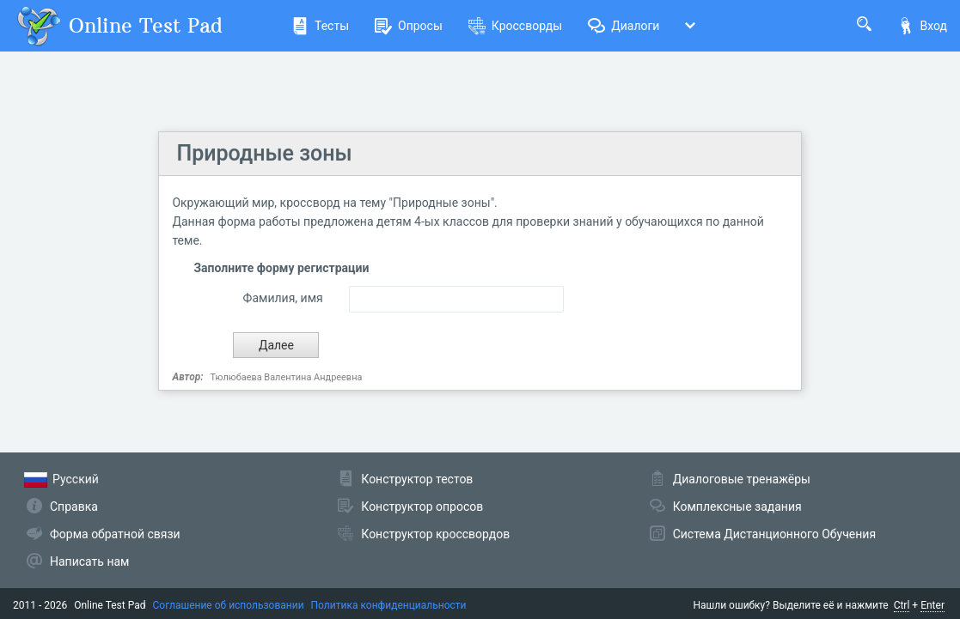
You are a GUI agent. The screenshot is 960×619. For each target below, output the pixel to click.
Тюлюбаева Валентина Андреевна (287, 377)
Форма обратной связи (115, 534)
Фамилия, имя (283, 298)
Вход (922, 25)
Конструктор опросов (422, 506)
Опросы (409, 25)
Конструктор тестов (417, 479)
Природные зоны (264, 153)
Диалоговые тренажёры (741, 479)
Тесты (320, 25)
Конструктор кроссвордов (435, 534)
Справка (74, 506)
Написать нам (89, 561)
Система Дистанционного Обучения (774, 534)
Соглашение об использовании (228, 605)
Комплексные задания (737, 506)
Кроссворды (515, 25)
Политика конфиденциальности (389, 605)
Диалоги (623, 25)
